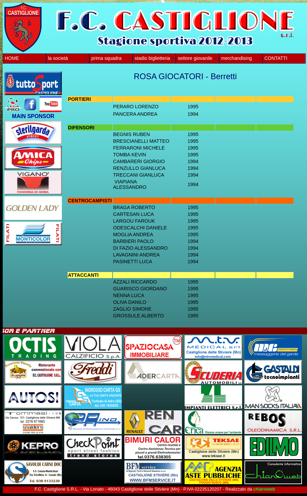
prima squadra (106, 58)
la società (58, 58)
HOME (12, 58)
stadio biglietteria (152, 58)
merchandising (236, 58)
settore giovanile (195, 58)
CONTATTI (275, 58)
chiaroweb (264, 489)
